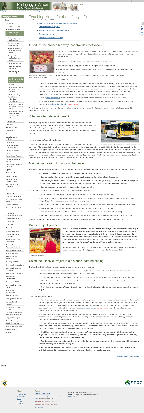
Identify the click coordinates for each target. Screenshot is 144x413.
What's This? (71, 396)
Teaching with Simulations (14, 273)
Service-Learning (11, 228)
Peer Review (10, 193)
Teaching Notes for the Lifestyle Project (15, 80)
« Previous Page (122, 356)
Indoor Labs (10, 142)
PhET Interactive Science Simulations (14, 200)
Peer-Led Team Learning (14, 196)
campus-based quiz (53, 98)
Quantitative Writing (12, 218)
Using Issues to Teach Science (13, 308)
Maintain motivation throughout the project (54, 30)
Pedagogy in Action (5, 11)
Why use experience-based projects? (14, 44)
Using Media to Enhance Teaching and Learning (14, 313)
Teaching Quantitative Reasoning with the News (14, 246)
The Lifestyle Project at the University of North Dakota (15, 106)
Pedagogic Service (10, 329)
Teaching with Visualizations (10, 291)
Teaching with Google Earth (15, 265)
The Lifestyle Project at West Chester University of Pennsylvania (15, 98)
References (11, 121)
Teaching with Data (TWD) (14, 326)
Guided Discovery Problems (12, 138)
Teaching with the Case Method (13, 286)
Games (8, 134)
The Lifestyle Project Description (15, 67)
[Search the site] (75, 4)
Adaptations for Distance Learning (51, 38)
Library (15, 11)
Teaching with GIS (12, 262)
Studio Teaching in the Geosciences (13, 240)
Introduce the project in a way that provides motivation (58, 23)
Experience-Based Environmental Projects (30, 11)
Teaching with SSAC (12, 282)
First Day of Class (12, 127)
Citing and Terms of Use (42, 394)
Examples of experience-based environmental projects (16, 58)
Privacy (19, 401)
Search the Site (9, 332)
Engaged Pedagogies (13, 318)
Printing (19, 399)
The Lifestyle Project (49, 11)
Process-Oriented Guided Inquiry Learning (14, 209)
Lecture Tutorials (11, 176)
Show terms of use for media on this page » (46, 404)
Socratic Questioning (12, 231)
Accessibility (21, 396)
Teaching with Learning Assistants (13, 269)
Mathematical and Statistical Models (12, 180)
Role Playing (10, 221)
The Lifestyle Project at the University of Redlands (15, 90)
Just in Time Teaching (13, 173)
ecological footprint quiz (58, 104)
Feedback (20, 403)
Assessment (10, 23)
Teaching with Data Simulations (12, 257)
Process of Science (12, 204)
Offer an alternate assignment (49, 27)
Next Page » (134, 356)
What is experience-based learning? (14, 39)
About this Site (21, 394)
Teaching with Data (12, 253)
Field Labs (9, 124)
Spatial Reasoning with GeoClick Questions (13, 322)
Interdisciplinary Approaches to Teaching (14, 155)
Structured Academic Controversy (12, 235)
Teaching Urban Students (14, 250)
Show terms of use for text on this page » (45, 401)
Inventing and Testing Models (13, 160)
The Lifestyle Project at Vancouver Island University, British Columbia (15, 115)
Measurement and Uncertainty (12, 185)
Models (8, 190)
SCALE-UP (9, 225)
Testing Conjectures (12, 295)
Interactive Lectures (12, 151)
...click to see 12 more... (14, 26)
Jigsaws (8, 170)
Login (131, 1)
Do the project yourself (47, 34)
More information (39, 407)
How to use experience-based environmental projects (15, 51)
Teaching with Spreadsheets (10, 278)
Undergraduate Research (14, 299)
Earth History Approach (13, 29)
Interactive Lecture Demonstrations (12, 146)
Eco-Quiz (11, 84)
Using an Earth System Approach (13, 303)
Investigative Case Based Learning (14, 165)
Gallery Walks (10, 130)
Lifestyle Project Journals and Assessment (13, 74)
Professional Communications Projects (14, 214)
